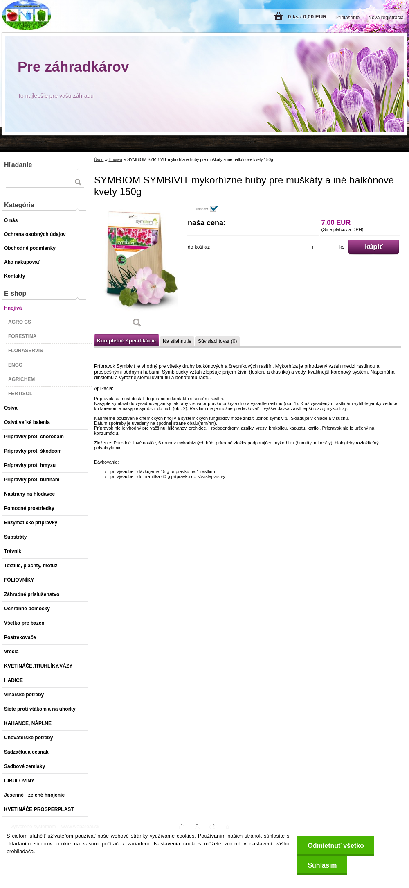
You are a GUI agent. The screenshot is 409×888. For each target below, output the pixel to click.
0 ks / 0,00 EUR (307, 17)
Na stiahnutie (177, 341)
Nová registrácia (386, 17)
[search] (78, 182)
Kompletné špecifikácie (126, 341)
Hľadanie (18, 164)
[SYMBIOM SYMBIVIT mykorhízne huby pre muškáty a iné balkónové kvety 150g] (137, 269)
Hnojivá (115, 159)
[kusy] (322, 247)
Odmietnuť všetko (336, 845)
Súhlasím (322, 865)
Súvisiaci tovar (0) (217, 341)
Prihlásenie (347, 17)
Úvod (98, 159)
